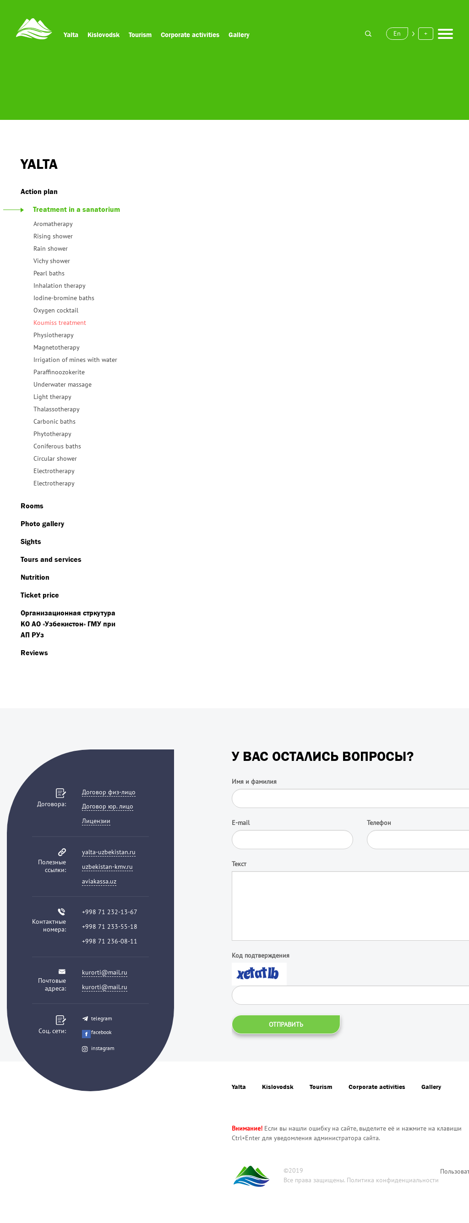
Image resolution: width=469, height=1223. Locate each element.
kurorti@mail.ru (104, 972)
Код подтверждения (260, 955)
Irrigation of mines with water (75, 360)
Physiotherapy (53, 335)
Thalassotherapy (56, 409)
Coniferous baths (57, 446)
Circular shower (55, 458)
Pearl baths (49, 273)
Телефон (379, 823)
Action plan (39, 191)
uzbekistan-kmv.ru (107, 866)
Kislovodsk (103, 34)
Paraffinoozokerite (59, 372)
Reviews (34, 652)
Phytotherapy (52, 434)
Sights (31, 541)
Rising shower (53, 236)
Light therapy (52, 397)
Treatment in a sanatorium (70, 209)
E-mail (241, 823)
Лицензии (96, 821)
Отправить (286, 1024)
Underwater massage (62, 384)
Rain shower (50, 248)
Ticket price (40, 595)
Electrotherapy (54, 471)
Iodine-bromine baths (63, 298)
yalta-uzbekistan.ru (109, 852)
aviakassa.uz (99, 881)
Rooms (32, 505)
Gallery (239, 34)
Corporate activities (190, 34)
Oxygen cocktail (55, 310)
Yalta (71, 34)
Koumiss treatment (59, 322)
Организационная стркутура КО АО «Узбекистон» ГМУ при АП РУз (68, 624)
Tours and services (51, 559)
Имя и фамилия (254, 781)
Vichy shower (51, 261)
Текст (239, 864)
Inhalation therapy (59, 285)
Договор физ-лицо (109, 792)
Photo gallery (42, 523)
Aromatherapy (53, 224)
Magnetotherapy (56, 347)
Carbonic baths (54, 421)
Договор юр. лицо (107, 806)
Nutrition (35, 577)
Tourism (140, 34)
